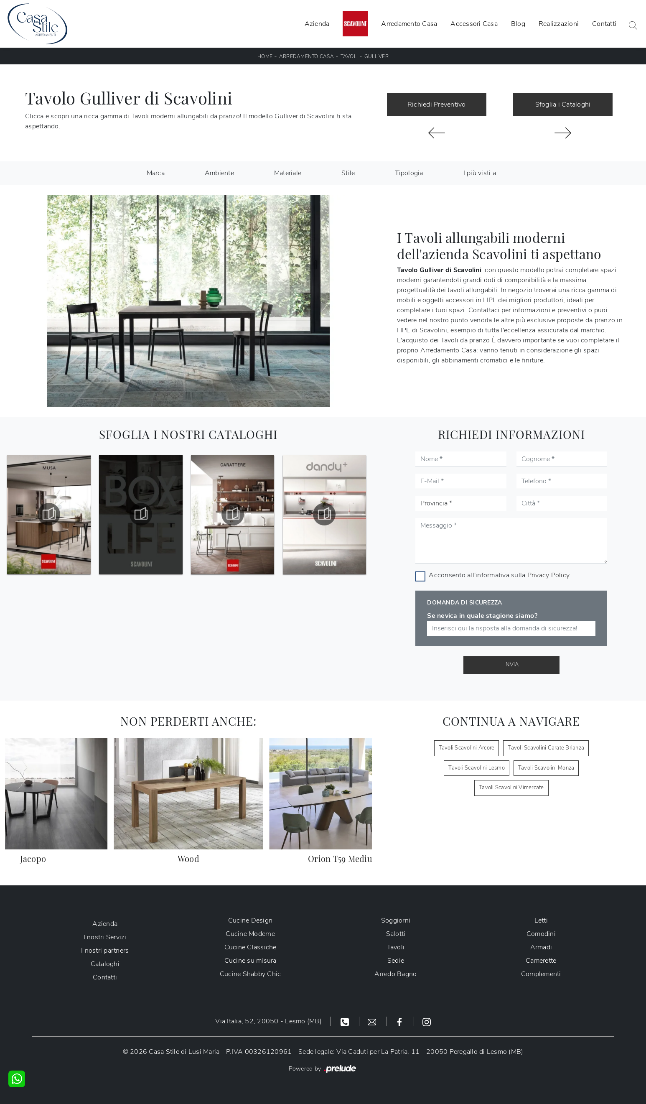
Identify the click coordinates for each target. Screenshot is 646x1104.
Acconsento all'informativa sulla (499, 575)
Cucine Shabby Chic (250, 974)
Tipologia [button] (409, 173)
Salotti (396, 933)
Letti (541, 920)
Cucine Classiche (250, 947)
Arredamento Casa (409, 23)
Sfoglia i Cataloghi (563, 104)
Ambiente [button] (219, 173)
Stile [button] (348, 173)
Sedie (395, 960)
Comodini (541, 933)
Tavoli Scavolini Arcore (467, 748)
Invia (511, 664)
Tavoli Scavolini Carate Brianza (546, 748)
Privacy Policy (548, 575)
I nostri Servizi (105, 937)
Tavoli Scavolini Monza (546, 768)
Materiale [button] (287, 173)
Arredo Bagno (395, 974)
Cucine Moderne (250, 933)
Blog (518, 23)
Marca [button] (156, 173)
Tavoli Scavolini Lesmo (476, 768)
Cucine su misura (250, 960)
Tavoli (349, 56)
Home (264, 56)
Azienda (317, 23)
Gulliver (376, 56)
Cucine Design (250, 920)
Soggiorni (395, 920)
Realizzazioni (559, 23)
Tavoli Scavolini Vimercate (511, 787)
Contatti (604, 23)
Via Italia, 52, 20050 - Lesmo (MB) (268, 1021)
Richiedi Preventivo (436, 104)
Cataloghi (105, 964)
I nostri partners (105, 950)
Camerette (541, 960)
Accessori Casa (474, 23)
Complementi (541, 974)
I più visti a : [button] (481, 173)
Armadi (541, 947)
